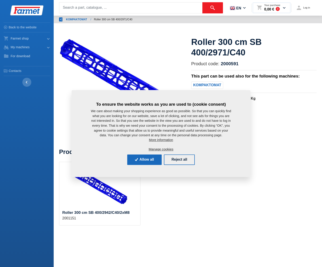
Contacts (12, 71)
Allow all (144, 160)
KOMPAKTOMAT (163, 19)
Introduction (86, 19)
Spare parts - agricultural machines (123, 19)
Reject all (179, 160)
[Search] (131, 7)
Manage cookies (161, 149)
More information (161, 140)
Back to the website (20, 27)
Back (65, 19)
